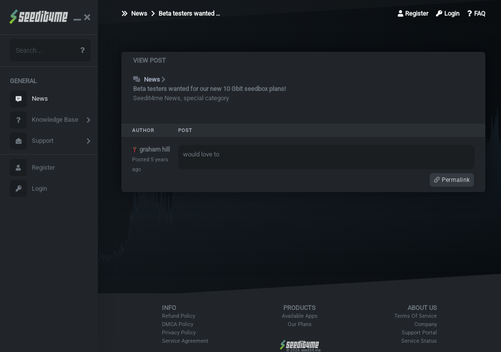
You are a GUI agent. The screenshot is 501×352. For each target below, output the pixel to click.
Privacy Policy (179, 333)
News (29, 99)
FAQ (476, 13)
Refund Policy (178, 316)
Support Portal (419, 333)
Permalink (452, 179)
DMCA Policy (177, 324)
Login (28, 188)
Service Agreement (185, 341)
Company (425, 324)
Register (32, 167)
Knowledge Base (44, 120)
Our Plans (300, 324)
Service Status (419, 341)
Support (31, 141)
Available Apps (300, 316)
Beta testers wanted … (185, 13)
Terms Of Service (415, 316)
